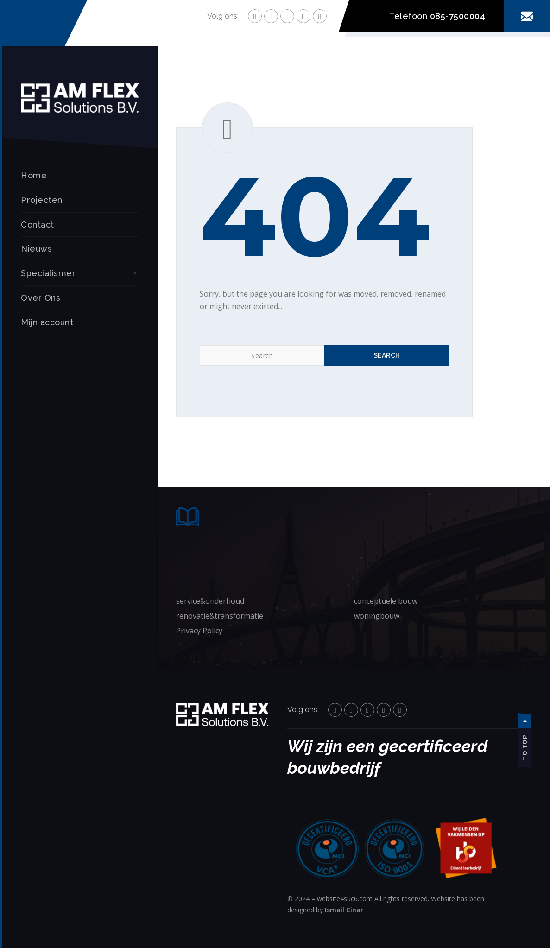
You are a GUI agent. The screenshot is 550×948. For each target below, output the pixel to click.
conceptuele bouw (385, 601)
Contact (37, 224)
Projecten (42, 200)
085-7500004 (458, 16)
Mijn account (47, 322)
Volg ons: (223, 16)
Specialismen (49, 273)
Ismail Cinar (344, 909)
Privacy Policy (199, 631)
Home (34, 175)
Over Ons (40, 298)
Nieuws (36, 248)
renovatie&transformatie (219, 616)
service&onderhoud (210, 601)
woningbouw (376, 616)
